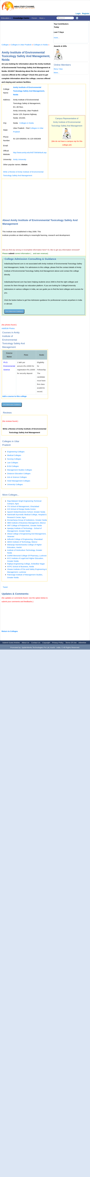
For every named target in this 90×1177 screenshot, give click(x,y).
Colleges (5, 45)
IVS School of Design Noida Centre (21, 509)
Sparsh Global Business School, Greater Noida (26, 512)
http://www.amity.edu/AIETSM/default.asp (30, 152)
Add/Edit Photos (8, 328)
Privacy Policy (57, 643)
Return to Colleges (10, 631)
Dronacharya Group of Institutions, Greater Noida (27, 520)
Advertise (82, 643)
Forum (34, 18)
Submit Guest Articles (11, 643)
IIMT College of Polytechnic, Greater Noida (24, 525)
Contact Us (35, 643)
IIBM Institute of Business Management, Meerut (26, 523)
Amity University (19, 159)
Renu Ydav (58, 69)
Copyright (46, 643)
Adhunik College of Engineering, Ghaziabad (25, 539)
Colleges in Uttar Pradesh (21, 45)
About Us (25, 643)
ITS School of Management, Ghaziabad (23, 506)
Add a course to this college (14, 396)
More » (42, 18)
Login (78, 13)
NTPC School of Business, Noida (20, 566)
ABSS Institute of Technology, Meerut (22, 542)
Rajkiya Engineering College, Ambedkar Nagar (26, 564)
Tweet (5, 587)
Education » (6, 18)
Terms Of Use (71, 643)
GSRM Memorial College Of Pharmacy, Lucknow (27, 556)
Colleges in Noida (41, 45)
